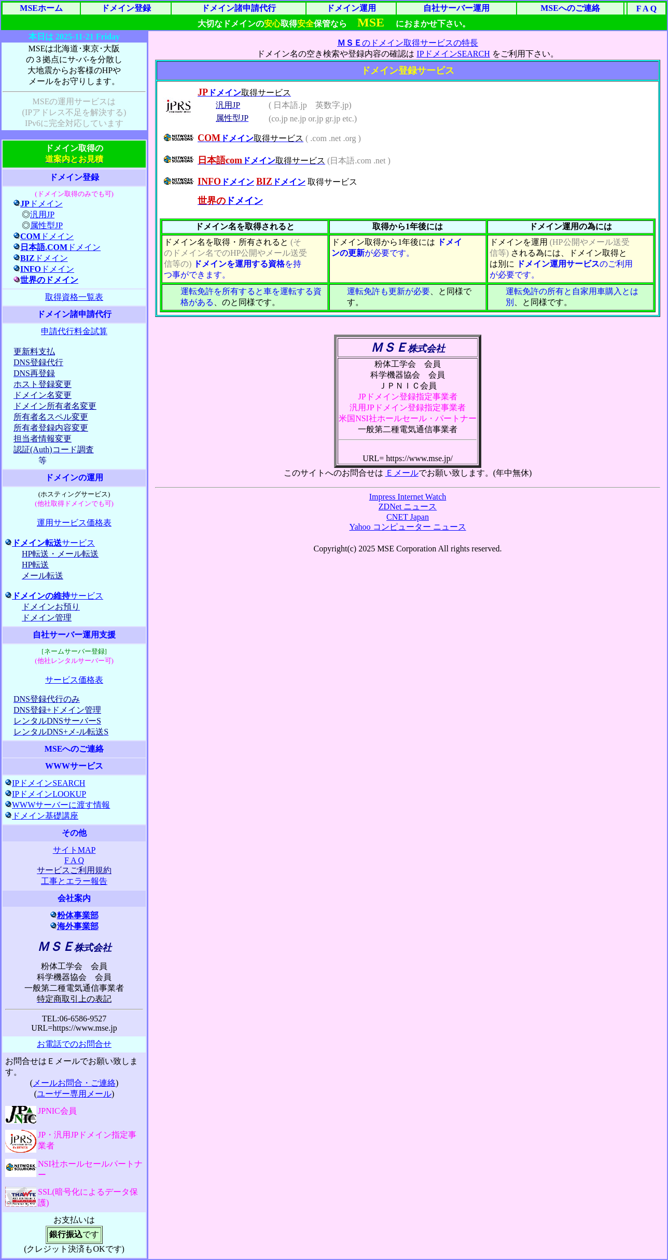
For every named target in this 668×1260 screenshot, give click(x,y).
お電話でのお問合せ (74, 1044)
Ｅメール (402, 472)
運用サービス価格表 (74, 522)
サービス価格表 (74, 679)
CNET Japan (407, 517)
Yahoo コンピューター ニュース (407, 526)
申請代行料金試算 (74, 331)
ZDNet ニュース (408, 506)
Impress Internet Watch (408, 496)
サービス (50, 542)
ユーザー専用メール (74, 1093)
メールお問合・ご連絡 (74, 1082)
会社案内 (74, 898)
